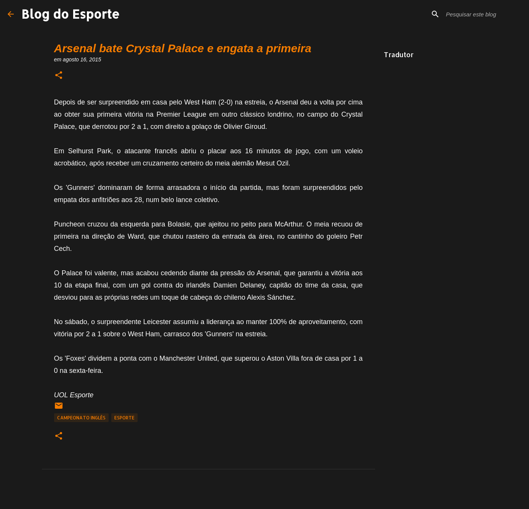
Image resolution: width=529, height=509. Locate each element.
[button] (58, 76)
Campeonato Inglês (81, 418)
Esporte (124, 418)
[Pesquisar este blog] (483, 14)
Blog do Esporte (70, 14)
